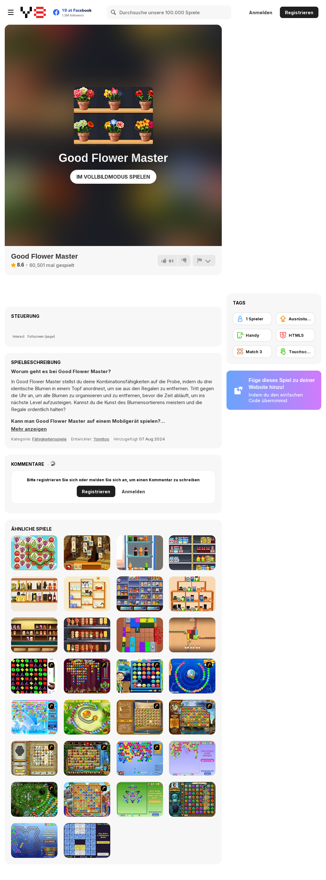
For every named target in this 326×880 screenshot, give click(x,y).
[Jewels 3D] (34, 676)
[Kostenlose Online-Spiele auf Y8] (33, 12)
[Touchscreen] (295, 351)
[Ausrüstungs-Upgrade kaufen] (295, 318)
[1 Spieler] (252, 318)
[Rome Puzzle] (87, 758)
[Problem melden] (204, 260)
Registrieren (299, 12)
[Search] (114, 12)
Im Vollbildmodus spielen (113, 177)
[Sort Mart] (192, 552)
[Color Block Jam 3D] (140, 635)
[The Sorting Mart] (34, 635)
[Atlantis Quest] (34, 758)
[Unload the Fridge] (140, 552)
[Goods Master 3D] (87, 593)
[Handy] (252, 335)
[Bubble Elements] (34, 717)
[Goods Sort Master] (34, 593)
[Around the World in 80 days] (192, 717)
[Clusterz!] (140, 799)
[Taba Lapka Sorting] (192, 593)
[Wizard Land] (87, 799)
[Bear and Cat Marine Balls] (192, 676)
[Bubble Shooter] (140, 758)
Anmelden (260, 12)
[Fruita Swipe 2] (34, 552)
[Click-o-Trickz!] (87, 840)
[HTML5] (295, 335)
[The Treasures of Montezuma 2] (192, 799)
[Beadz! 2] (34, 840)
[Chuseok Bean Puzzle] (140, 676)
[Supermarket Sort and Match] (140, 593)
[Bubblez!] (192, 758)
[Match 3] (252, 351)
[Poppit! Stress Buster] (87, 676)
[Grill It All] (87, 635)
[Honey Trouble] (87, 717)
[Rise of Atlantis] (140, 717)
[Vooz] (34, 799)
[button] (29, 429)
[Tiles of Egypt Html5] (87, 552)
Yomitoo (101, 438)
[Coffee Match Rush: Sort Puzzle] (192, 635)
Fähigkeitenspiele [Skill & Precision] (49, 438)
